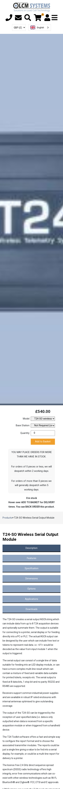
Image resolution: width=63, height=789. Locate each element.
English (37, 27)
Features (31, 558)
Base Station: (23, 425)
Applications (31, 599)
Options (31, 588)
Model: (26, 418)
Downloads (31, 609)
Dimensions (31, 578)
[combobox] (39, 27)
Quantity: (25, 433)
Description (31, 548)
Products (7, 517)
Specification (31, 568)
